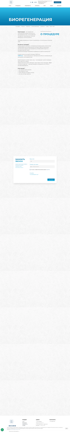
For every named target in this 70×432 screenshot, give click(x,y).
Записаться (28, 26)
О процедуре (17, 26)
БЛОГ (45, 5)
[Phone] (30, 2)
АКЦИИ (51, 5)
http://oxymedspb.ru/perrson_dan (15, 429)
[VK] (35, 2)
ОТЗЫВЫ (23, 416)
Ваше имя (32, 158)
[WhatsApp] (32, 2)
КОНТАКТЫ (37, 5)
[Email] (15, 417)
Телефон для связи (34, 164)
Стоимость (23, 26)
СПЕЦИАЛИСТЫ (28, 5)
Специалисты (42, 26)
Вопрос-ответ (52, 26)
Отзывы (47, 26)
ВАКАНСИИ (59, 5)
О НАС (10, 5)
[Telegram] (34, 2)
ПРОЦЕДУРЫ (17, 5)
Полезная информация (35, 26)
